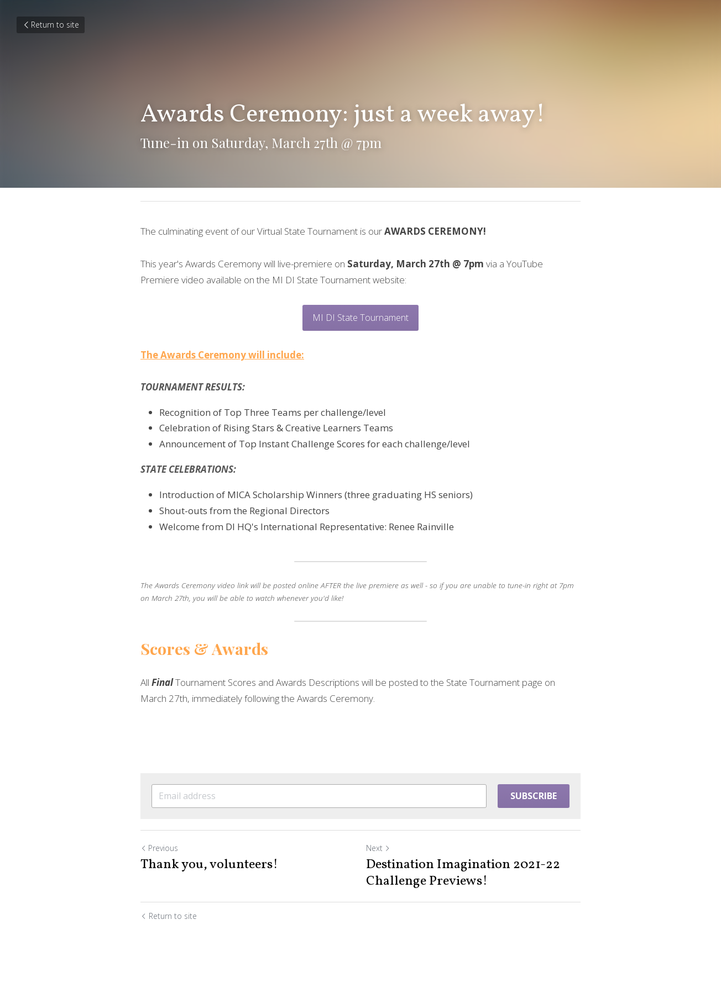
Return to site (50, 24)
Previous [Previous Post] (159, 848)
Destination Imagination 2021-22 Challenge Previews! (463, 873)
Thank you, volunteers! (209, 865)
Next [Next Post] (378, 848)
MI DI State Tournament (360, 317)
